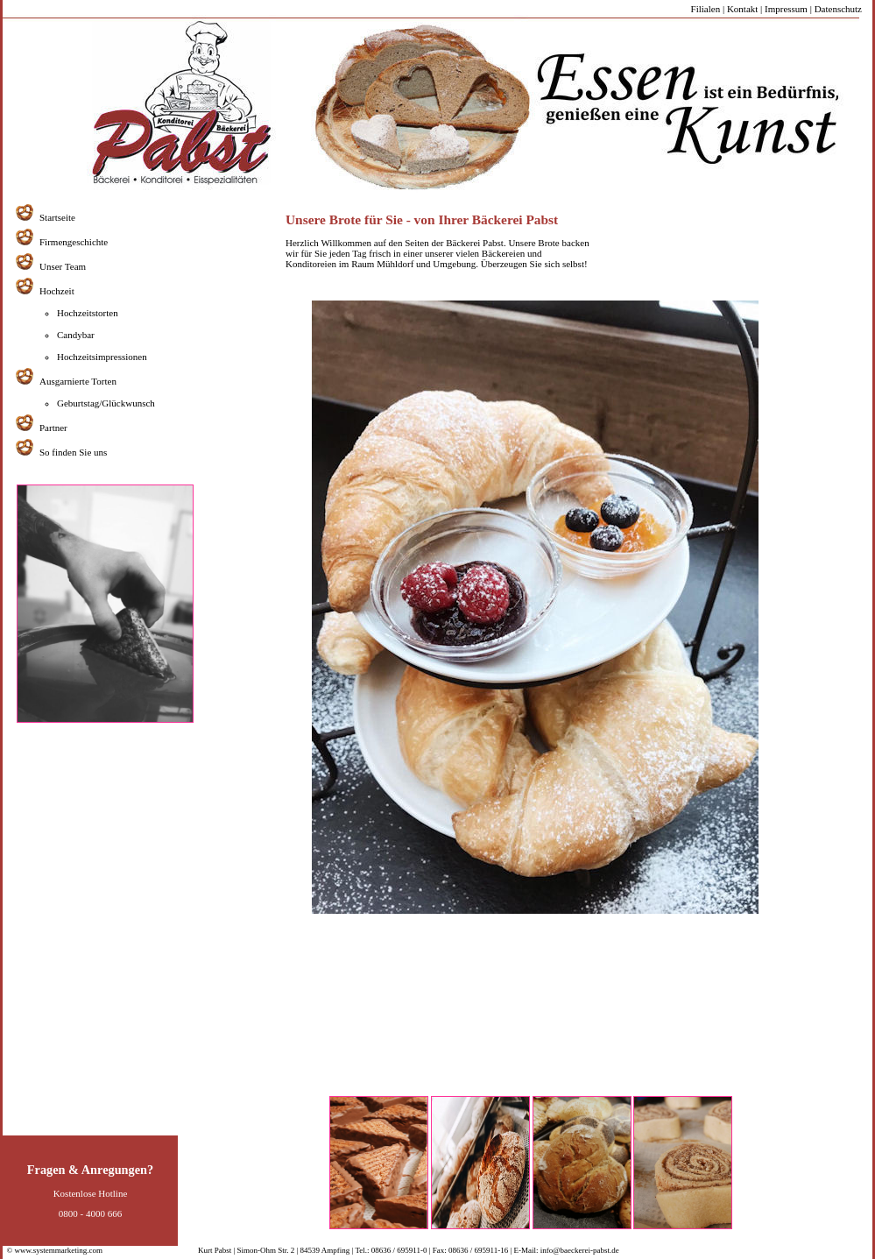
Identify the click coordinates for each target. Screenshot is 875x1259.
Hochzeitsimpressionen (102, 356)
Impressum (786, 9)
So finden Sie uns (73, 452)
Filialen (706, 9)
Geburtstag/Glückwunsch (106, 403)
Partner (53, 427)
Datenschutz (838, 9)
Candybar (76, 334)
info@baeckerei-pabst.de (579, 1250)
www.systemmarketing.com (58, 1250)
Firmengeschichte (73, 242)
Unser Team (62, 266)
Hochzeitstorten (87, 313)
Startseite (57, 217)
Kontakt (742, 9)
